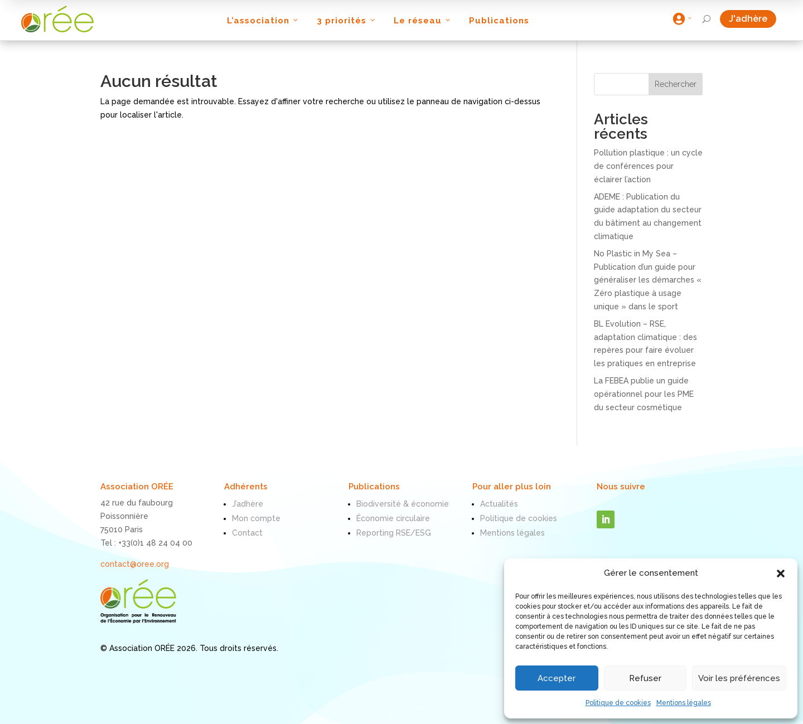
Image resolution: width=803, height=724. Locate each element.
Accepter (556, 678)
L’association (263, 20)
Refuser (645, 678)
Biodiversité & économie (402, 503)
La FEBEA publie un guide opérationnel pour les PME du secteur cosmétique (644, 394)
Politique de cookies (618, 703)
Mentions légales (683, 703)
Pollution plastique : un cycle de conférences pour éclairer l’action (648, 166)
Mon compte (256, 518)
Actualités (499, 503)
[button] (780, 573)
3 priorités (347, 20)
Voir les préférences (739, 678)
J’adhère (247, 503)
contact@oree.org (134, 564)
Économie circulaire (393, 518)
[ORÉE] (57, 19)
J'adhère (752, 18)
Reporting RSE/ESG (393, 532)
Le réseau (423, 20)
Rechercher (675, 84)
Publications (499, 21)
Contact (247, 532)
